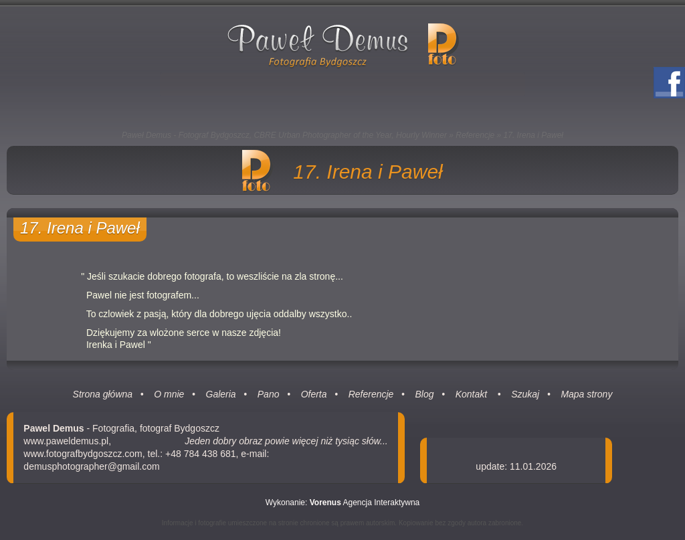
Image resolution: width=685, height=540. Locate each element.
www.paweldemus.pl (65, 441)
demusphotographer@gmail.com (91, 466)
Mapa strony (586, 394)
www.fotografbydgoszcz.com (82, 453)
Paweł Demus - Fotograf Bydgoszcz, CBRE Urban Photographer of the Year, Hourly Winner (284, 135)
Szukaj (525, 394)
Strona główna (103, 394)
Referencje (475, 135)
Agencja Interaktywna (365, 502)
